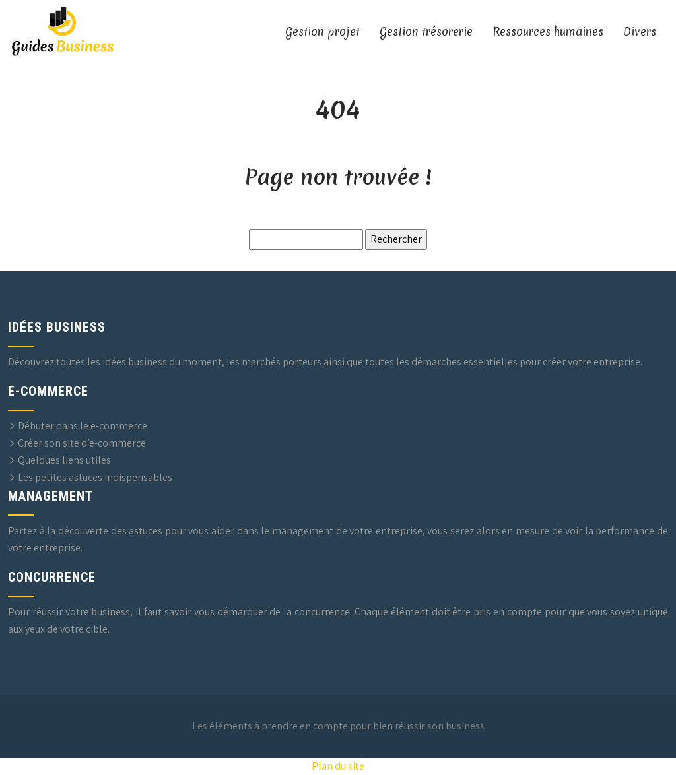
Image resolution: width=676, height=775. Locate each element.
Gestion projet (322, 31)
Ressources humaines (547, 31)
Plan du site (338, 766)
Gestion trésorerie (426, 31)
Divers (639, 31)
